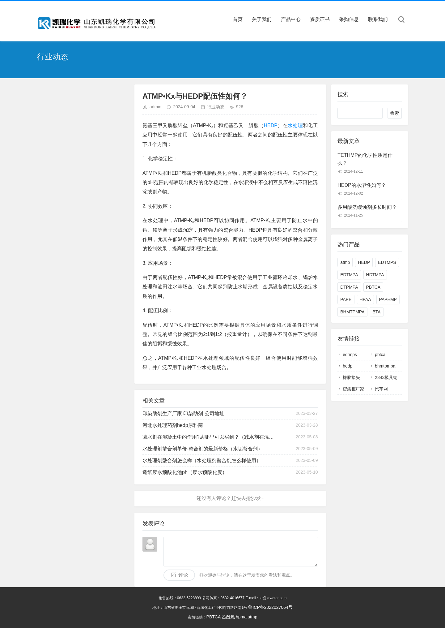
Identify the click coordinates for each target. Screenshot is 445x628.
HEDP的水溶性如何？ (361, 185)
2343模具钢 (386, 377)
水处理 (295, 125)
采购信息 (349, 19)
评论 (183, 575)
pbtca (380, 354)
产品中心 (291, 19)
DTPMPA (349, 287)
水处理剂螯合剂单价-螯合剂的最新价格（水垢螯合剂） (202, 448)
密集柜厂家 (353, 388)
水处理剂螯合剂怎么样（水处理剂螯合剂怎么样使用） (201, 460)
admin (155, 106)
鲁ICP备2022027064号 (270, 607)
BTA (377, 311)
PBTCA (373, 287)
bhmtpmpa (385, 365)
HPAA (365, 299)
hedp (347, 365)
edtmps (350, 354)
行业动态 (215, 106)
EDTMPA (349, 274)
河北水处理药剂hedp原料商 (172, 425)
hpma (241, 616)
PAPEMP (388, 299)
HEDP (270, 125)
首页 (238, 19)
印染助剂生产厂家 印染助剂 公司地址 (183, 413)
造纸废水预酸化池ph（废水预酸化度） (184, 472)
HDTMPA (375, 274)
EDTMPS (387, 262)
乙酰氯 (228, 616)
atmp (345, 262)
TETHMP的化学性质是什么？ (364, 159)
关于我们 (262, 19)
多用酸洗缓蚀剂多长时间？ (367, 207)
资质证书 (320, 19)
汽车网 (381, 388)
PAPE (345, 299)
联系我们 (378, 19)
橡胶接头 (351, 377)
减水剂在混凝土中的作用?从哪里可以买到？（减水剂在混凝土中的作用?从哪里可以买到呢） (208, 437)
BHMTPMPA (352, 311)
